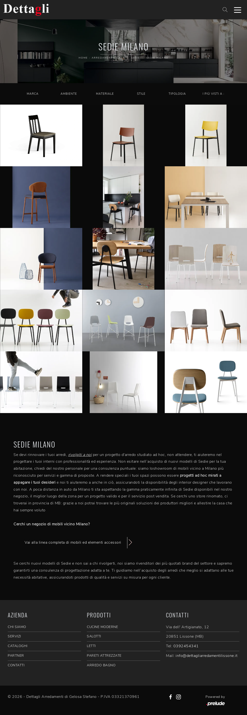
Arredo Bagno (101, 665)
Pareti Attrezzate (104, 655)
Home (83, 58)
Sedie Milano (157, 58)
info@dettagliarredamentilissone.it (206, 655)
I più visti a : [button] (213, 94)
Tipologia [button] (177, 94)
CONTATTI (16, 665)
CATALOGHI (17, 646)
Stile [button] (141, 94)
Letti (91, 646)
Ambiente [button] (69, 94)
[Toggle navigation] (237, 9)
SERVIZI (14, 636)
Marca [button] (33, 94)
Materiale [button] (105, 94)
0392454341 (186, 646)
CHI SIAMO (17, 627)
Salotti (94, 636)
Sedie (135, 58)
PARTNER (16, 655)
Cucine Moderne (102, 627)
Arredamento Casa (108, 58)
